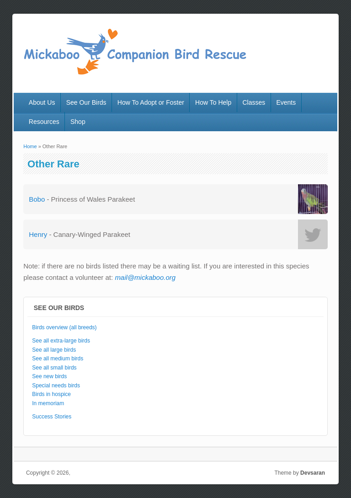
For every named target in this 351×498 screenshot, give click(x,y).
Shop (77, 121)
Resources (44, 121)
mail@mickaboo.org (145, 277)
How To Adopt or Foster (150, 102)
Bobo (37, 199)
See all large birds (54, 350)
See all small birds (54, 367)
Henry (38, 234)
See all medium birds (57, 358)
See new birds (49, 376)
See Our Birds (86, 102)
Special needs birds (56, 385)
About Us (42, 102)
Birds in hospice (51, 394)
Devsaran (312, 473)
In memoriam (48, 403)
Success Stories (51, 416)
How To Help (213, 102)
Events (286, 102)
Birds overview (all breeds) (64, 327)
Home (30, 146)
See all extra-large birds (61, 340)
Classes (253, 102)
